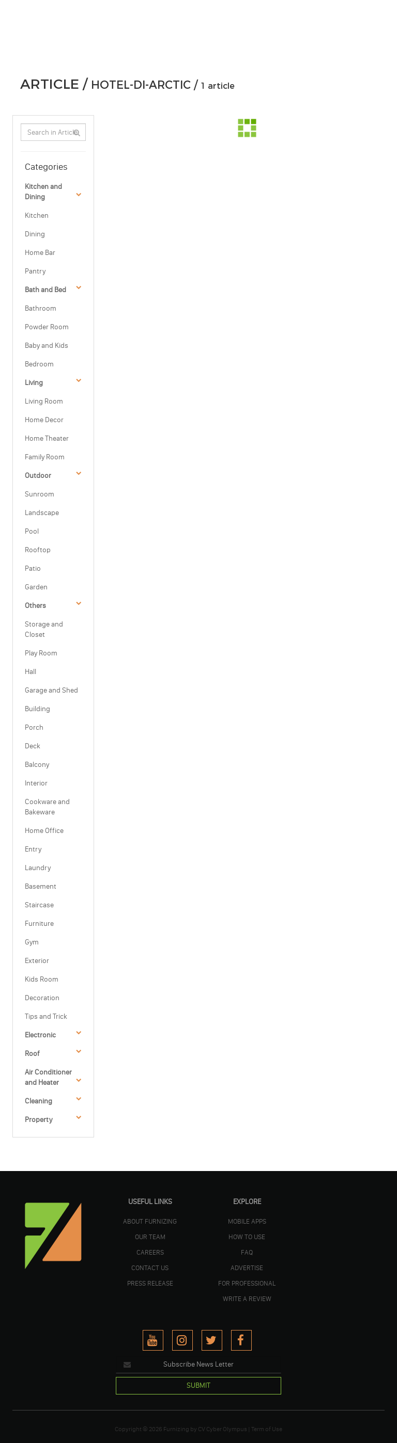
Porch (34, 727)
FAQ (247, 1252)
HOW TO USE (246, 1236)
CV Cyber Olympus (222, 1429)
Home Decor (44, 419)
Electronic (40, 1035)
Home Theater (47, 438)
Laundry (38, 867)
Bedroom (39, 364)
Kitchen (37, 215)
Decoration (42, 997)
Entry (33, 849)
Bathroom (40, 308)
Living (34, 382)
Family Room (45, 457)
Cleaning (38, 1101)
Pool (32, 531)
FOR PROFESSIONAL (247, 1283)
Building (37, 708)
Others (35, 605)
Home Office (44, 830)
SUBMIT (198, 1385)
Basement (40, 886)
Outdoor (38, 475)
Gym (32, 942)
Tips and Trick (46, 1016)
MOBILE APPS (247, 1221)
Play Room (41, 653)
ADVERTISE (247, 1267)
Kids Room (41, 979)
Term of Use (266, 1429)
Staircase (39, 905)
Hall (30, 671)
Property (38, 1119)
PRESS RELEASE (150, 1283)
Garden (36, 587)
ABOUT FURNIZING (150, 1221)
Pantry (35, 271)
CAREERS (150, 1252)
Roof (32, 1053)
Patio (33, 568)
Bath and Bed (45, 289)
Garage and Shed (51, 690)
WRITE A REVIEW (247, 1298)
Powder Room (47, 327)
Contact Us (150, 1267)
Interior (36, 783)
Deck (32, 746)
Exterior (37, 960)
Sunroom (39, 494)
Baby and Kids (46, 345)
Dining (35, 234)
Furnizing (176, 1429)
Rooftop (38, 550)
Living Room (44, 401)
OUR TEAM (150, 1236)
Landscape (42, 512)
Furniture (39, 923)
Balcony (37, 764)
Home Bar (40, 252)
